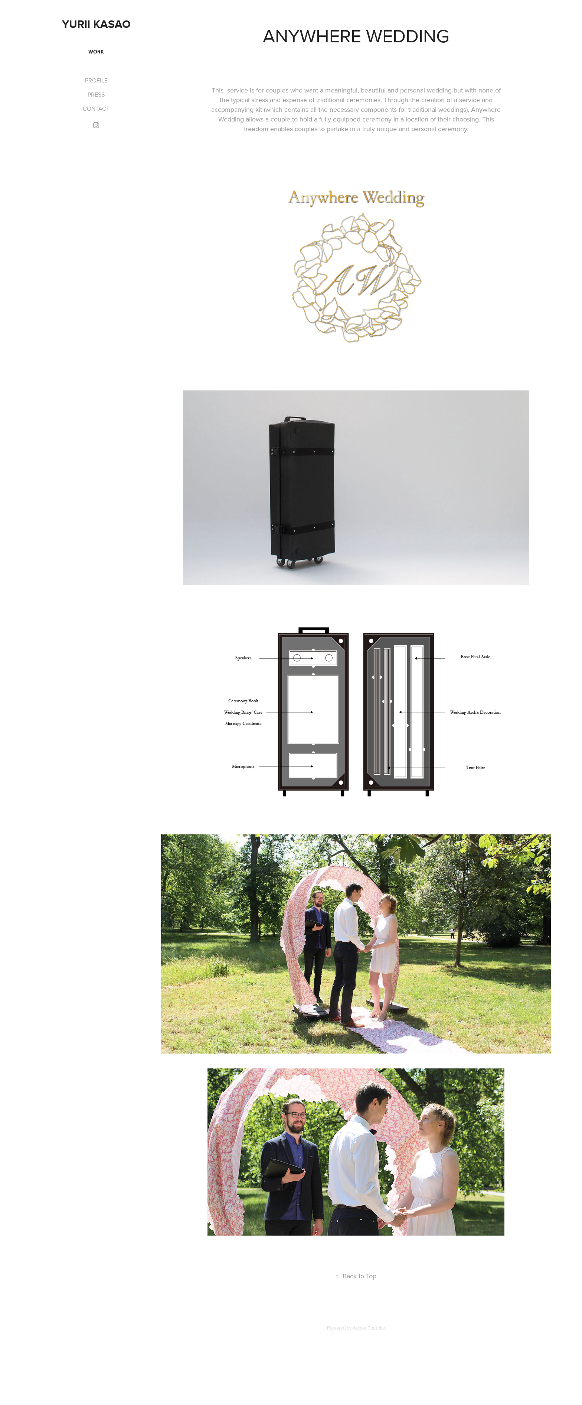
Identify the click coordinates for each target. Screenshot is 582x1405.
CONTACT (96, 108)
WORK (96, 51)
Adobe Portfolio (369, 1327)
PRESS (96, 94)
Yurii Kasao (96, 24)
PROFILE (96, 80)
